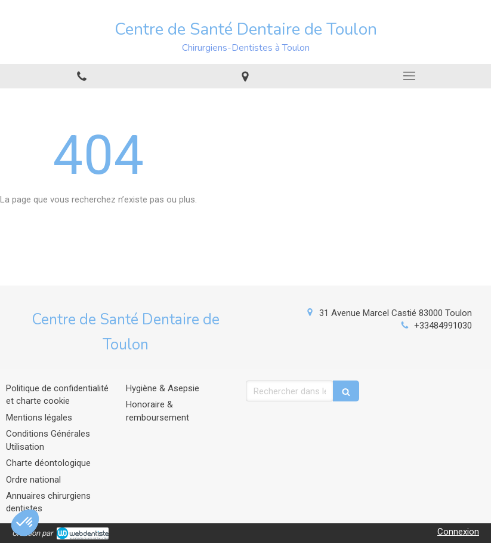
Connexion (458, 531)
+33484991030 (443, 325)
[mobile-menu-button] (409, 76)
